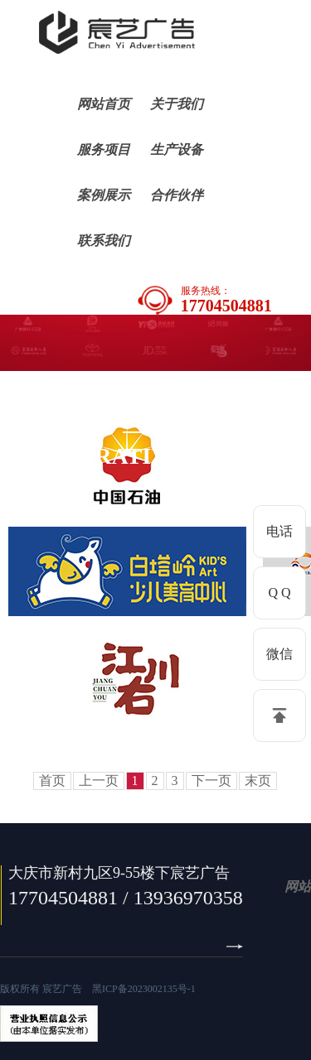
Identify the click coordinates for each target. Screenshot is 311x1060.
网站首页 (103, 104)
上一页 (99, 780)
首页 (52, 780)
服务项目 (103, 149)
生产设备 (176, 149)
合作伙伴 (176, 195)
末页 (258, 780)
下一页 (211, 780)
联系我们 (103, 241)
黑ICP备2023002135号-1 (144, 989)
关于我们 (176, 104)
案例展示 (103, 195)
